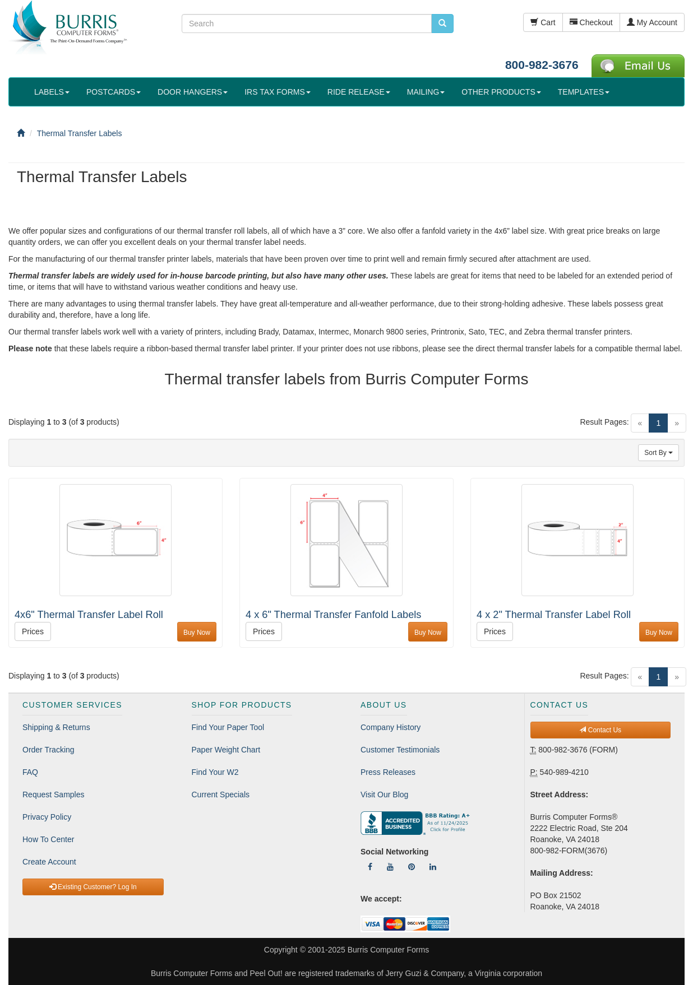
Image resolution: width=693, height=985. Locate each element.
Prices (33, 631)
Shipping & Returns (56, 727)
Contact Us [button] (600, 730)
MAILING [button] (426, 91)
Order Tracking (48, 749)
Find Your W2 (215, 772)
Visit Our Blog (384, 794)
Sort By (658, 453)
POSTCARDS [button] (113, 91)
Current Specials (221, 794)
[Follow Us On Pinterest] (411, 866)
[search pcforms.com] (442, 23)
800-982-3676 (542, 64)
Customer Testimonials (400, 749)
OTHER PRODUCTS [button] (500, 91)
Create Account (49, 861)
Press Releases (388, 772)
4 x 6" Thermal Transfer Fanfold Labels (333, 614)
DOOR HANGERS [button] (193, 91)
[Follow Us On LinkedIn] (432, 866)
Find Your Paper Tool (228, 727)
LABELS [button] (52, 91)
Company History (391, 727)
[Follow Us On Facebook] (370, 866)
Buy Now (196, 632)
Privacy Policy (46, 816)
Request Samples (53, 794)
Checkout (591, 22)
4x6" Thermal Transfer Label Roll (89, 614)
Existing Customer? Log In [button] (93, 887)
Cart (542, 22)
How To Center (48, 839)
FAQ (30, 772)
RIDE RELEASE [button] (358, 91)
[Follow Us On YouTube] (390, 866)
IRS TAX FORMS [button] (277, 91)
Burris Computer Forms (388, 949)
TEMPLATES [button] (583, 91)
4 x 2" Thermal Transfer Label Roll (554, 614)
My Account (652, 22)
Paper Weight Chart (226, 749)
